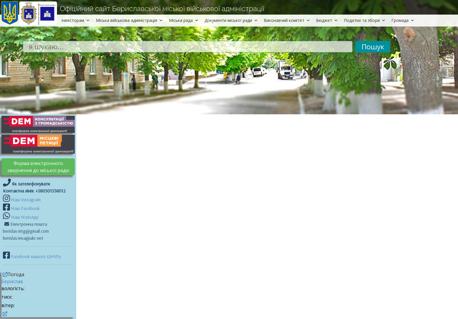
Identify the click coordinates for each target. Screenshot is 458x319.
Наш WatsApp (24, 217)
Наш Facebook (25, 208)
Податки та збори (365, 20)
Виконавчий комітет (287, 20)
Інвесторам (75, 20)
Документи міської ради (231, 20)
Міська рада (184, 20)
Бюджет (327, 20)
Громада (402, 20)
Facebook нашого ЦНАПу (35, 256)
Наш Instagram (26, 199)
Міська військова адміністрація (129, 20)
